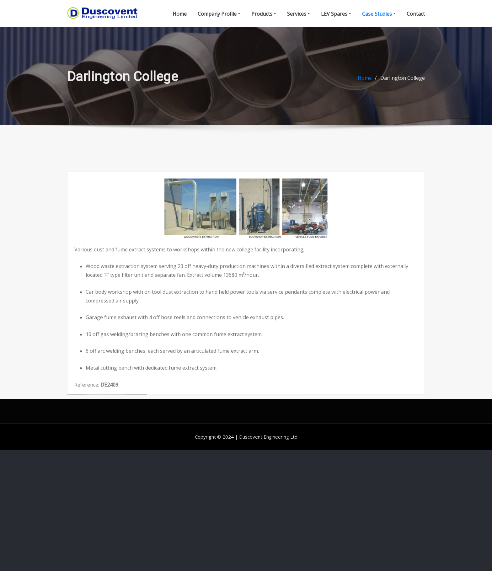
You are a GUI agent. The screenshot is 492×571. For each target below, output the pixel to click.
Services (298, 14)
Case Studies (379, 14)
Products (263, 14)
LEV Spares (336, 14)
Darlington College (402, 81)
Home (180, 14)
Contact (416, 14)
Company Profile (219, 14)
